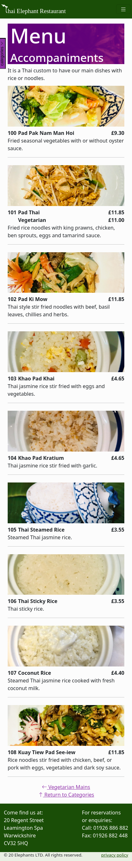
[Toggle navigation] (123, 9)
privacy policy (114, 855)
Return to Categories (66, 794)
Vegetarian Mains (66, 787)
